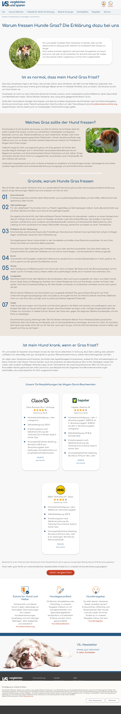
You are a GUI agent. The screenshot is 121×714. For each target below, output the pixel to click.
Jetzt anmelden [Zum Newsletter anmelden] (87, 652)
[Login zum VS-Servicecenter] (104, 4)
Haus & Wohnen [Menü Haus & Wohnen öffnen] (16, 12)
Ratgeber (96, 12)
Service (107, 12)
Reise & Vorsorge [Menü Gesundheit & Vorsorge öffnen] (65, 12)
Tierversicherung (39, 678)
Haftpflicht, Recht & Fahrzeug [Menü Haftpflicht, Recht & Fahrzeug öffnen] (40, 12)
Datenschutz (28, 696)
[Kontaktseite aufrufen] (110, 4)
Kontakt (57, 678)
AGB (75, 678)
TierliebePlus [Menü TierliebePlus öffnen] (82, 12)
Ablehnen (112, 700)
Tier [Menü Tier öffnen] (3, 12)
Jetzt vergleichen (60, 572)
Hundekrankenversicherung (104, 104)
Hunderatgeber (96, 621)
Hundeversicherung (25, 627)
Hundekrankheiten (60, 624)
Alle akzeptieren (95, 700)
